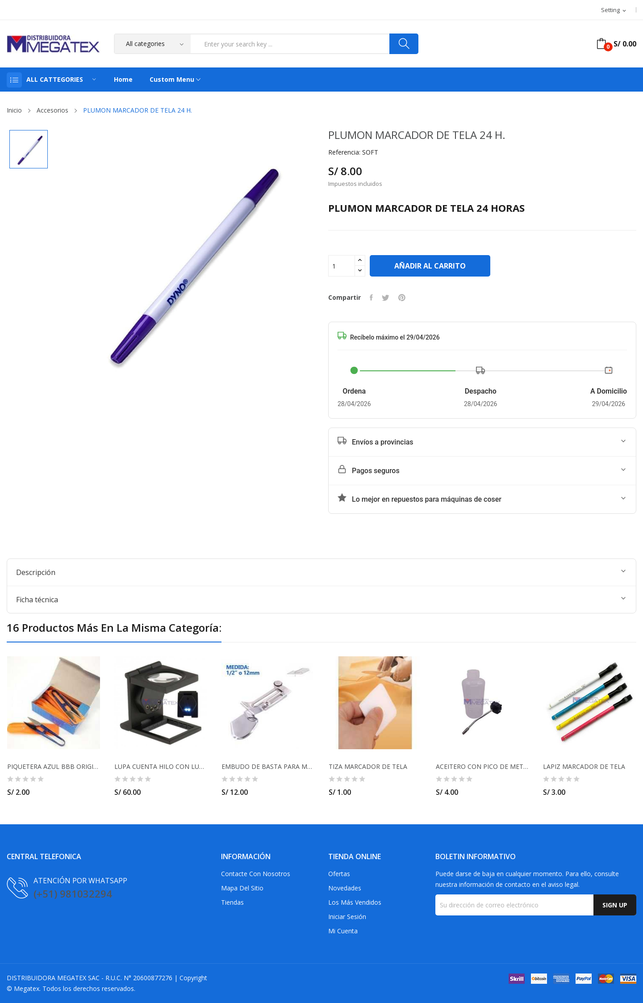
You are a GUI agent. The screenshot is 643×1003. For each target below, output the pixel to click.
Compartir (371, 297)
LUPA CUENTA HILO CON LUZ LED (160, 767)
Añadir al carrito (430, 266)
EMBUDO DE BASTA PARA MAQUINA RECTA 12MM (267, 767)
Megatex (26, 988)
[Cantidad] (341, 266)
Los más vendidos (354, 902)
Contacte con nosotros (255, 873)
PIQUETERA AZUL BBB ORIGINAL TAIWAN (53, 767)
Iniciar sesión (347, 916)
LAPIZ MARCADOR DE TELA (584, 767)
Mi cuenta (343, 931)
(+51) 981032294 (72, 893)
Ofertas (339, 873)
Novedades (344, 888)
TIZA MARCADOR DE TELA (368, 767)
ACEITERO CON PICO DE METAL (482, 767)
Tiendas (232, 902)
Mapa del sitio (242, 888)
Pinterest (402, 297)
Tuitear (385, 297)
